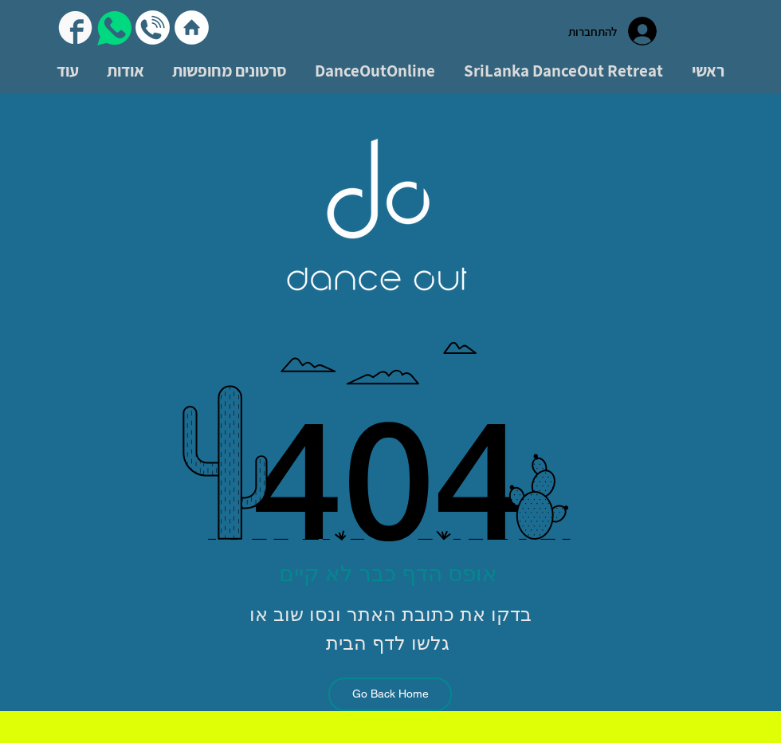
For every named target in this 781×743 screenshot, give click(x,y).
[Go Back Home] (390, 694)
